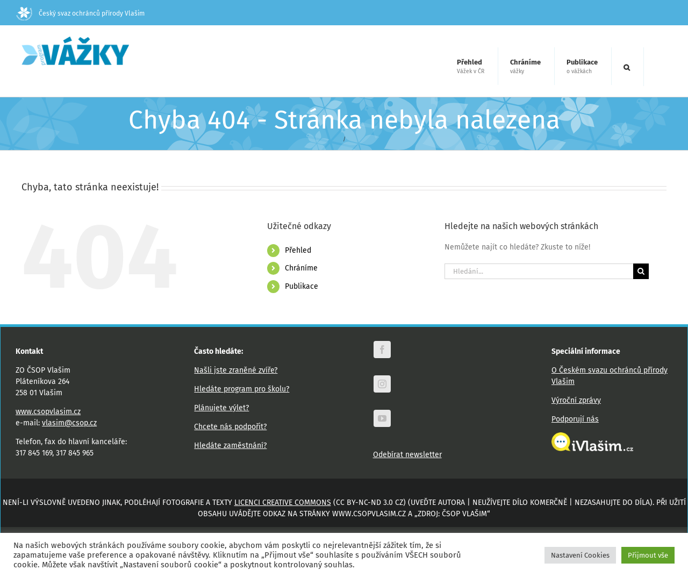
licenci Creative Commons (282, 502)
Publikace (301, 286)
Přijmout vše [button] (648, 555)
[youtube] (382, 418)
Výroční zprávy (576, 400)
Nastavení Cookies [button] (580, 555)
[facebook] (382, 349)
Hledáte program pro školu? (241, 389)
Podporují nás (575, 419)
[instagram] (382, 384)
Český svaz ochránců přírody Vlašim (80, 13)
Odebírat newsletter (407, 454)
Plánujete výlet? (221, 407)
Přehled (298, 250)
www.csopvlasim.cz (48, 411)
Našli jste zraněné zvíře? (235, 370)
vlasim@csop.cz (69, 423)
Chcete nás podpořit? (230, 426)
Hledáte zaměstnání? (230, 445)
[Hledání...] (539, 271)
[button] (627, 66)
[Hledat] (641, 271)
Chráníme (301, 268)
